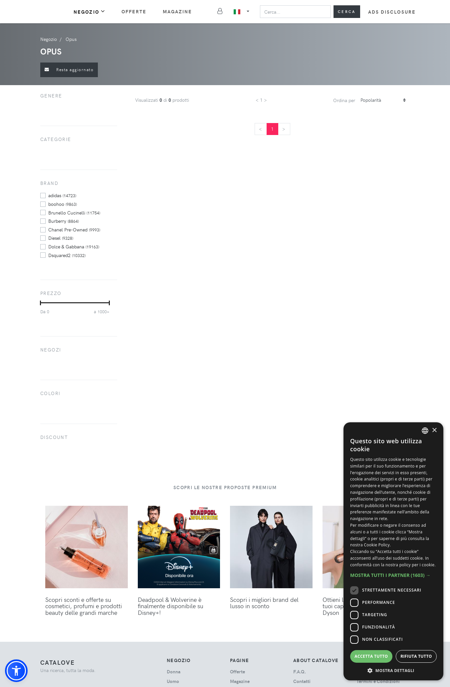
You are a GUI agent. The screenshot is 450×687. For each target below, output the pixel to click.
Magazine (177, 11)
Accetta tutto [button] (371, 656)
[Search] (295, 11)
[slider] (40, 303)
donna (173, 671)
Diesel (60, 237)
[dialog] (393, 551)
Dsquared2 (67, 255)
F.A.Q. (299, 671)
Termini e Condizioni (378, 681)
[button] (16, 670)
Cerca (347, 11)
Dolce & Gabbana (73, 246)
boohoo (62, 204)
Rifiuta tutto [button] (416, 656)
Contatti (302, 681)
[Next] (284, 129)
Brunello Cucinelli (74, 212)
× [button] (434, 430)
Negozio (90, 11)
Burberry (63, 220)
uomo (173, 681)
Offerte (134, 11)
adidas (62, 195)
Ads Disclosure (392, 12)
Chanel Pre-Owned (74, 229)
